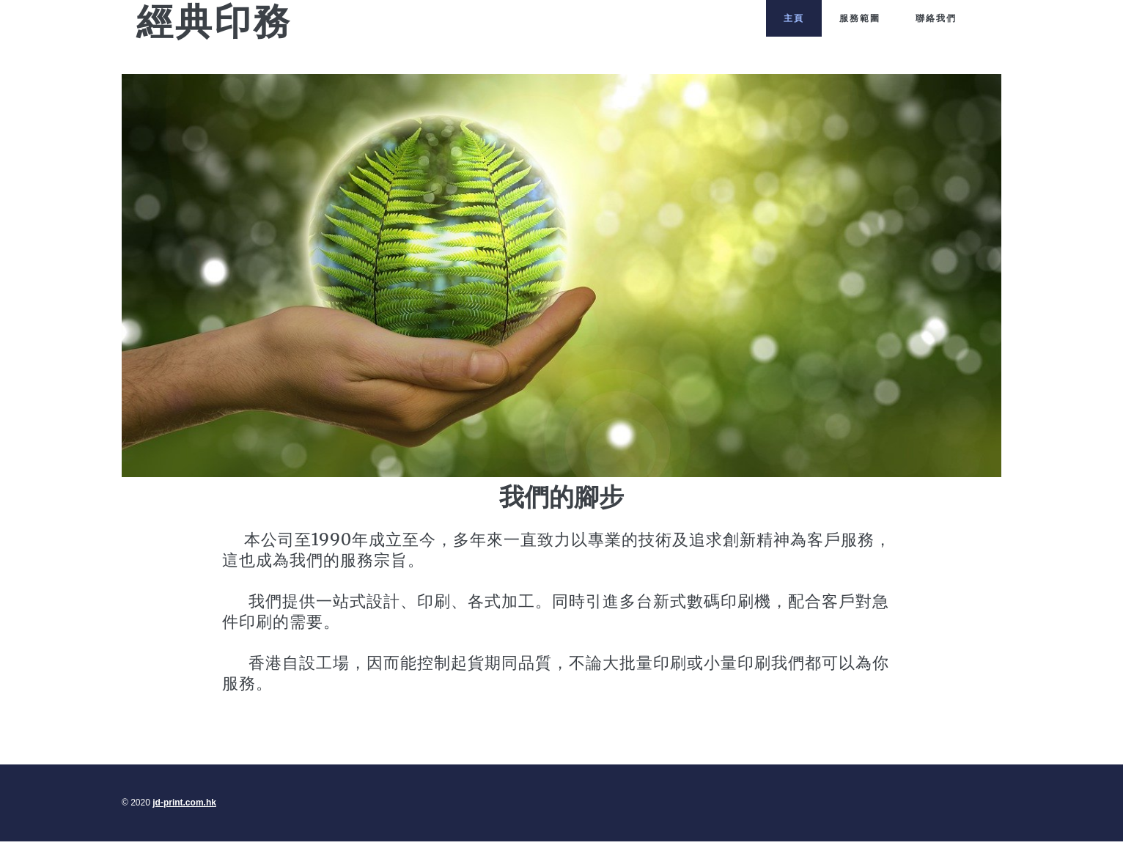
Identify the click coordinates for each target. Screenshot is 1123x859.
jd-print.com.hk (304, 53)
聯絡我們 (936, 18)
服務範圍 (859, 18)
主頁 (794, 18)
